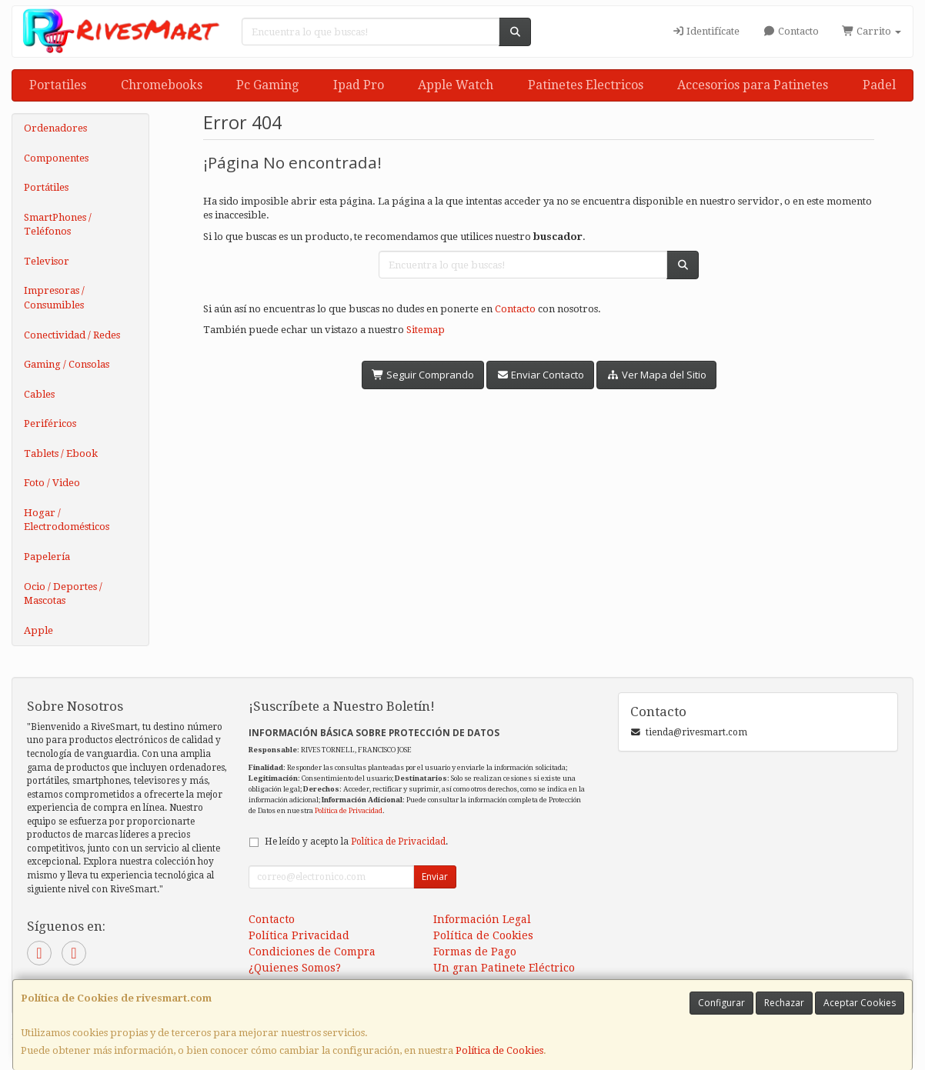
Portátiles (46, 187)
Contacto (790, 31)
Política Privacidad (299, 935)
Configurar (721, 1002)
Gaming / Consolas (66, 364)
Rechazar (784, 1002)
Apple (38, 630)
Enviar (435, 876)
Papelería (47, 556)
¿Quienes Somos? (295, 968)
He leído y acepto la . (356, 841)
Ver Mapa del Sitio (656, 375)
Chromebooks (161, 85)
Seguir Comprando (423, 375)
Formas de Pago (474, 951)
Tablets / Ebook (61, 453)
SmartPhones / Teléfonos (58, 225)
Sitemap (425, 329)
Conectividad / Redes (72, 335)
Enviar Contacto (540, 375)
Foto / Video (52, 482)
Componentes (56, 158)
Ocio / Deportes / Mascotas (63, 594)
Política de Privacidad (348, 810)
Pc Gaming (267, 85)
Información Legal (482, 919)
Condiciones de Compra (312, 951)
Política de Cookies (499, 1050)
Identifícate (706, 31)
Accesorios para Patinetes (752, 85)
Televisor (46, 261)
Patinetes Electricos (585, 85)
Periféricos (50, 423)
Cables (39, 394)
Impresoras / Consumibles (54, 298)
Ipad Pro (358, 85)
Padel (879, 85)
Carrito (871, 31)
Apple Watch (455, 85)
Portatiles (57, 85)
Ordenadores (55, 128)
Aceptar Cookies (859, 1002)
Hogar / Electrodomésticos (66, 520)
